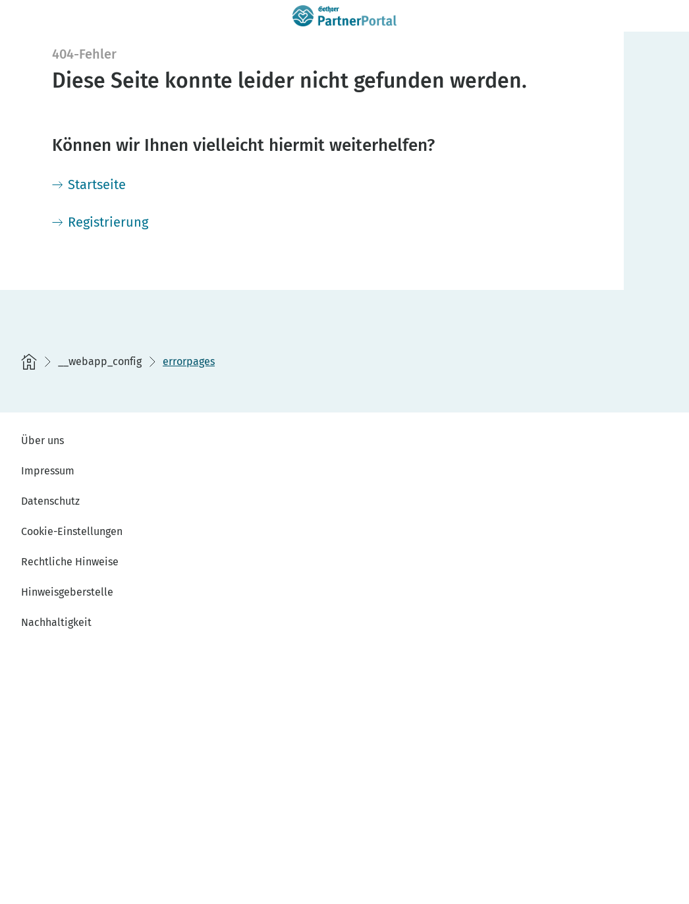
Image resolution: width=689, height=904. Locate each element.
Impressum (47, 471)
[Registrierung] (100, 222)
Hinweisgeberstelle (67, 592)
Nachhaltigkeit (56, 622)
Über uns (42, 440)
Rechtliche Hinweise (70, 561)
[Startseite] (89, 184)
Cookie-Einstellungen (72, 531)
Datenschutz (50, 501)
